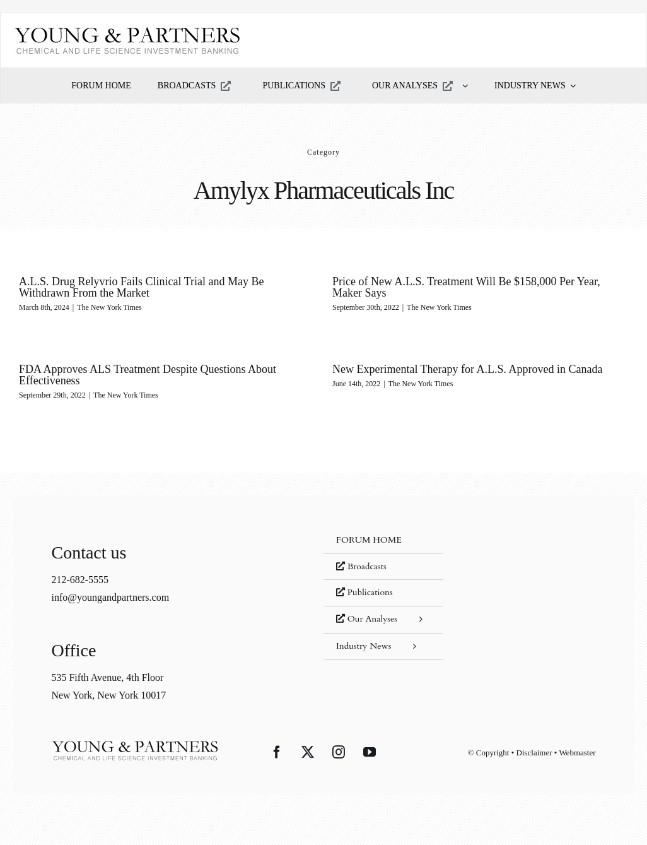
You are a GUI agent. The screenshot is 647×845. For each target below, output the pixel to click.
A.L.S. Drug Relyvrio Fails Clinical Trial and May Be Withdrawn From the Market (141, 287)
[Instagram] (339, 752)
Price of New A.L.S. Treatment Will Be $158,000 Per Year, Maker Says (461, 287)
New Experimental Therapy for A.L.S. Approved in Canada (450, 369)
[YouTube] (370, 752)
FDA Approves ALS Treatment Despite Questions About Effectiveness (171, 370)
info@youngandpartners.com (110, 597)
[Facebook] (277, 752)
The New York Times (109, 307)
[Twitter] (308, 752)
